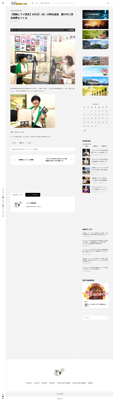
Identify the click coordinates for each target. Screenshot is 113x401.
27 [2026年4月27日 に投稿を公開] (84, 126)
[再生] (12, 30)
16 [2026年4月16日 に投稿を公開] (95, 118)
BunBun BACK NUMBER (79, 383)
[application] (42, 30)
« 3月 (84, 130)
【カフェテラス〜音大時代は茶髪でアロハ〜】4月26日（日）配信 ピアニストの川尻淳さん (95, 268)
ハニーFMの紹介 (59, 394)
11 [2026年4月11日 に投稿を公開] (103, 114)
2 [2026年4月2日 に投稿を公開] (95, 111)
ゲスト (25, 149)
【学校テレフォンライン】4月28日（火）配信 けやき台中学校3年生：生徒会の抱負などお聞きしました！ (95, 234)
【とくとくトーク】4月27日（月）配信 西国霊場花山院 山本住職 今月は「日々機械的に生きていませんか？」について (95, 251)
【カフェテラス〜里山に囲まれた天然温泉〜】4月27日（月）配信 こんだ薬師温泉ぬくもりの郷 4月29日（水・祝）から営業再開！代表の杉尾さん (95, 242)
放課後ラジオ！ (102, 182)
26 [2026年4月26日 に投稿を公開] (106, 122)
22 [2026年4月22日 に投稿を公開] (91, 122)
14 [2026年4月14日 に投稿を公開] (88, 118)
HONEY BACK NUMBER (63, 383)
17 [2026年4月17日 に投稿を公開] (99, 118)
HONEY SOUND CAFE (19, 149)
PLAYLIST (37, 383)
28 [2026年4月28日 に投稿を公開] (88, 126)
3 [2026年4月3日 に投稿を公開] (99, 111)
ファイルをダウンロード (16, 34)
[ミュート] (69, 30)
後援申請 (90, 383)
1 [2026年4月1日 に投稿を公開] (91, 111)
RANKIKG (52, 383)
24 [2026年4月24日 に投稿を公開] (99, 122)
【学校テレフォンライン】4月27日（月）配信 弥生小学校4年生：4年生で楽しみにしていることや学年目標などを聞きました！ (95, 260)
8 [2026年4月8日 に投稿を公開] (91, 114)
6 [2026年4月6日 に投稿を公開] (84, 114)
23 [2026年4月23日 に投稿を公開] (95, 122)
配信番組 (36, 149)
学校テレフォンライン (96, 174)
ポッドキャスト (30, 149)
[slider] (72, 30)
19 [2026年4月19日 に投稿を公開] (106, 118)
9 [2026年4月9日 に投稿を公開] (95, 114)
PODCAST (29, 383)
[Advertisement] (42, 178)
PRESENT (44, 383)
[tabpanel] (95, 295)
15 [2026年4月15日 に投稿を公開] (91, 118)
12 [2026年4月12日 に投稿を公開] (106, 114)
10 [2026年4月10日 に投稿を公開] (99, 114)
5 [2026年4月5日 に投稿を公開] (106, 111)
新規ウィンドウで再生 (28, 34)
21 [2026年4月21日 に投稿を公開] (88, 122)
